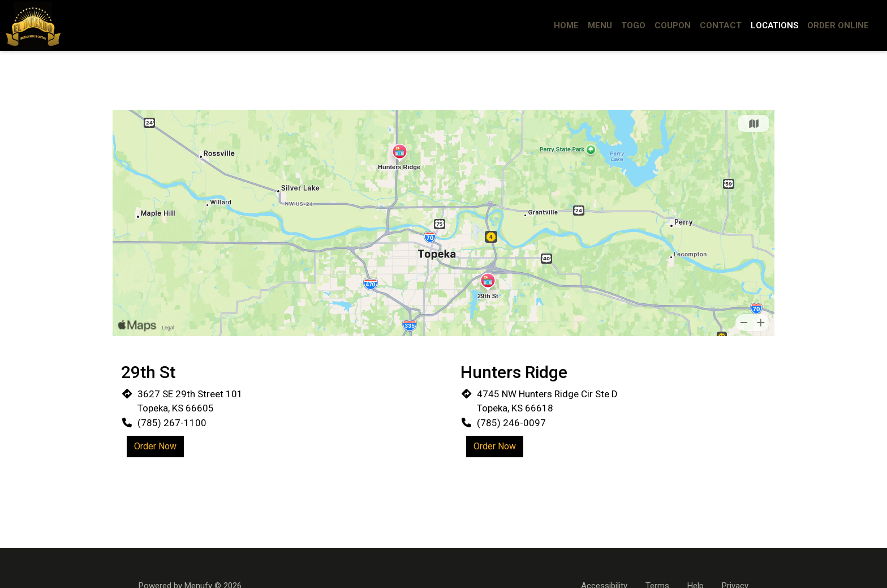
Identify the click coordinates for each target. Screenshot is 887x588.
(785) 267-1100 (171, 422)
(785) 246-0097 (511, 422)
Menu (600, 25)
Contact (721, 25)
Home (566, 25)
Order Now (155, 446)
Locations (774, 25)
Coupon (673, 25)
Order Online (838, 25)
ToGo (633, 25)
